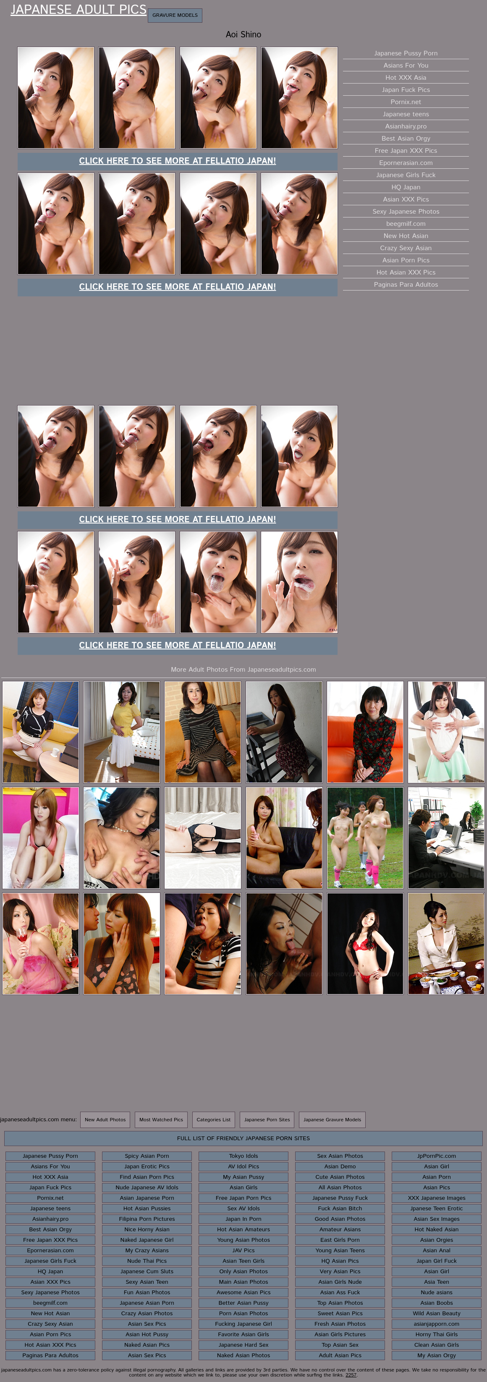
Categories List (214, 1119)
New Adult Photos (105, 1119)
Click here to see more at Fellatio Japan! (177, 161)
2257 (351, 1375)
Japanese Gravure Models (332, 1119)
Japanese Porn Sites (267, 1119)
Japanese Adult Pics (78, 10)
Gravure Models (175, 15)
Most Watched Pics (161, 1119)
